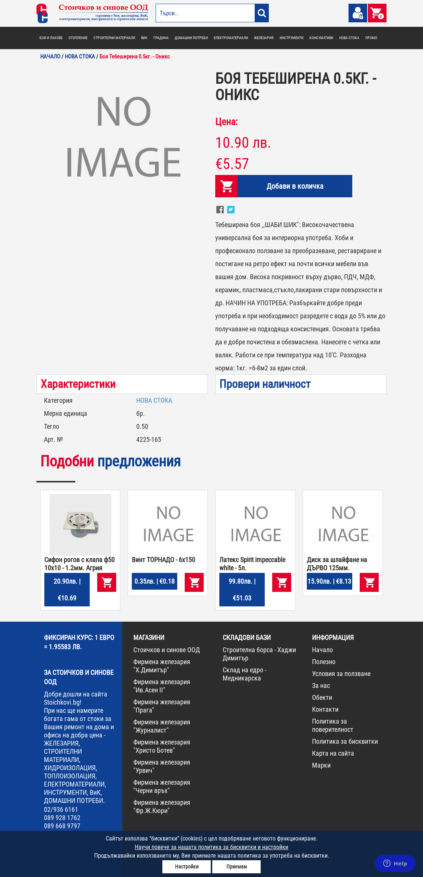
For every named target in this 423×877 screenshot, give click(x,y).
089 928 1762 (62, 818)
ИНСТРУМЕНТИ (291, 38)
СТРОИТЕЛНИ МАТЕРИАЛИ (114, 38)
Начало (322, 650)
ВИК (144, 38)
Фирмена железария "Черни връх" (161, 786)
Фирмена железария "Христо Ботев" (161, 746)
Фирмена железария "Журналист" (161, 726)
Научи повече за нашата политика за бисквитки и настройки (211, 847)
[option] (122, 139)
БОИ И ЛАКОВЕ (51, 38)
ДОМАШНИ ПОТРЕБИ (191, 38)
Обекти (322, 697)
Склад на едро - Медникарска (244, 674)
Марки (321, 765)
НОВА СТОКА (349, 38)
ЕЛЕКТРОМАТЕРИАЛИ (231, 38)
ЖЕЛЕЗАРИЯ (264, 38)
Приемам (236, 867)
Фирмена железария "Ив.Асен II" (161, 686)
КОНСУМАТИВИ (321, 38)
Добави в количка (295, 186)
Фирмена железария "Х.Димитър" (161, 666)
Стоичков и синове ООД (166, 650)
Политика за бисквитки (345, 741)
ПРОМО (371, 38)
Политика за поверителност (332, 725)
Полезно (323, 662)
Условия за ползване (341, 673)
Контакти (325, 709)
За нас (321, 685)
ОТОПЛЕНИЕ (78, 38)
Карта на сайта (333, 753)
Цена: (226, 121)
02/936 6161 (61, 809)
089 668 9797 (62, 826)
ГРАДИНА (161, 38)
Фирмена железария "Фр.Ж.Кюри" (161, 806)
